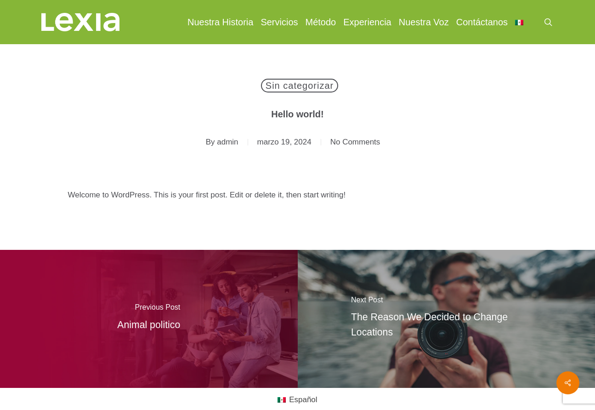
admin (227, 142)
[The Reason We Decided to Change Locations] (446, 319)
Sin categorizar (300, 86)
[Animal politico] (149, 319)
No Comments (355, 142)
